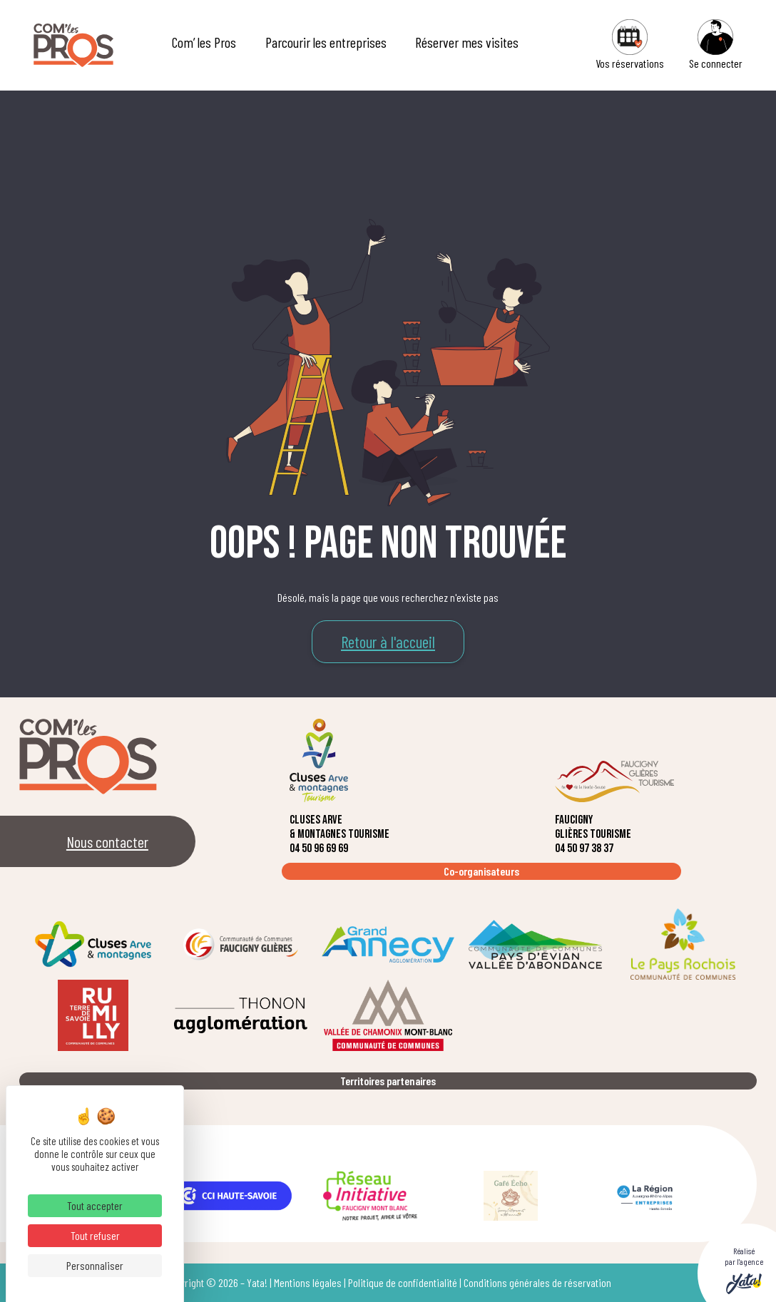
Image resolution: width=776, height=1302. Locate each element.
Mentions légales (308, 1282)
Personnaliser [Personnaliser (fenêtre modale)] (94, 1265)
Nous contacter (107, 841)
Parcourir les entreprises (326, 42)
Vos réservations (630, 44)
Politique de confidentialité (402, 1282)
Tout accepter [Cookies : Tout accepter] (95, 1205)
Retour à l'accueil (388, 642)
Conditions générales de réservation (537, 1282)
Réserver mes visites (467, 42)
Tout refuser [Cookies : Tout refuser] (95, 1235)
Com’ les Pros (204, 42)
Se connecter (715, 44)
